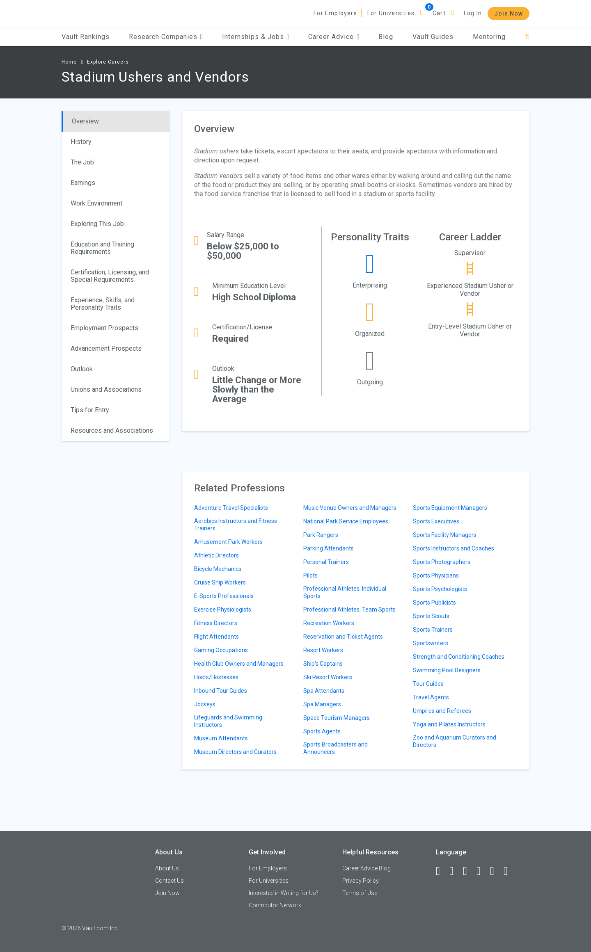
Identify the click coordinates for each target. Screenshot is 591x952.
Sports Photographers (441, 562)
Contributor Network (275, 905)
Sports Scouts (431, 616)
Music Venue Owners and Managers (349, 508)
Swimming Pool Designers (447, 670)
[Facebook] (441, 871)
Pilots (310, 575)
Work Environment (96, 203)
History (81, 142)
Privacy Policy (360, 880)
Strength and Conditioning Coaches (458, 656)
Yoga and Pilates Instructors (449, 724)
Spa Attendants (323, 690)
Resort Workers (323, 650)
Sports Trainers (433, 629)
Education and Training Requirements (102, 248)
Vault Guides (433, 37)
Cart (439, 13)
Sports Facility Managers (444, 535)
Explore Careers (108, 62)
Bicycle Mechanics (217, 569)
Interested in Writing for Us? (283, 893)
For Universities (391, 13)
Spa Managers (322, 704)
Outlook (82, 369)
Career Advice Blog (366, 868)
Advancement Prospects (106, 348)
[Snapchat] (509, 871)
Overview (85, 121)
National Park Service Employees (345, 521)
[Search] (527, 37)
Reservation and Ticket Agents (343, 636)
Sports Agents (322, 731)
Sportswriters (430, 643)
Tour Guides (428, 683)
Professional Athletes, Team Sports (349, 609)
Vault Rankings (86, 37)
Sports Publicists (434, 602)
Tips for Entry (90, 410)
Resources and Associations (112, 430)
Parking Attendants (328, 548)
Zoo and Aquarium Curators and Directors (454, 741)
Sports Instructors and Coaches (453, 548)
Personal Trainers (326, 562)
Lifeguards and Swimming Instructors (228, 721)
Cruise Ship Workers (220, 582)
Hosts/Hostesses (216, 677)
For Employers (335, 13)
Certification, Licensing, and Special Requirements (110, 275)
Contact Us (169, 880)
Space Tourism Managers (336, 718)
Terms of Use (359, 893)
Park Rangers (320, 535)
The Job (82, 162)
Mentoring (489, 37)
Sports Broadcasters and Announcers (335, 748)
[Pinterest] (496, 871)
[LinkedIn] (455, 871)
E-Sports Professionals (224, 596)
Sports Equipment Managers (450, 508)
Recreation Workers (328, 623)
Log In (473, 13)
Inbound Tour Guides (220, 690)
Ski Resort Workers (327, 677)
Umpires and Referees (442, 711)
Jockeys (204, 704)
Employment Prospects (104, 328)
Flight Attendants (216, 636)
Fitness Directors (215, 623)
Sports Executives (436, 521)
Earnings (83, 183)
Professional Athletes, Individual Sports (344, 592)
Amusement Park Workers (228, 542)
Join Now (508, 13)
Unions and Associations (106, 389)
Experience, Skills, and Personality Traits (103, 303)
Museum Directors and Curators (235, 752)
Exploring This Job (97, 224)
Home (69, 62)
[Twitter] (468, 871)
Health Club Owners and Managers (239, 663)
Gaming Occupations (221, 650)
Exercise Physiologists (222, 609)
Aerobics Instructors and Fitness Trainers (235, 525)
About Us (167, 868)
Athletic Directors (216, 555)
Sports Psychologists (440, 589)
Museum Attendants (221, 738)
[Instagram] (482, 871)
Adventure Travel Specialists (231, 508)
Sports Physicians (436, 575)
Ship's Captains (323, 663)
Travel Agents (431, 697)
